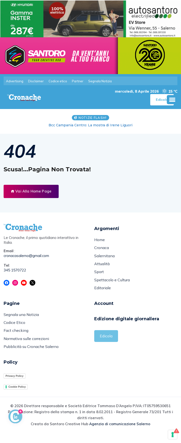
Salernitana (104, 259)
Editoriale (102, 293)
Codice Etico (14, 329)
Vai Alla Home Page (31, 193)
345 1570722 (15, 271)
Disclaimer (36, 81)
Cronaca (101, 250)
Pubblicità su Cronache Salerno (31, 355)
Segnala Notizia (100, 81)
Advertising (14, 81)
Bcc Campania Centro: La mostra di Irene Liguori (90, 127)
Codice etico (58, 81)
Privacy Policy (15, 384)
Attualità (102, 267)
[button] (172, 101)
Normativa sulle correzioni (26, 346)
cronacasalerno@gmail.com (26, 257)
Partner (77, 81)
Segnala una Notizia (21, 320)
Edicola (106, 342)
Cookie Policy (17, 395)
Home (99, 241)
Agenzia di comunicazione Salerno (119, 433)
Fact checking (16, 338)
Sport (99, 276)
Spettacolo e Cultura (112, 284)
